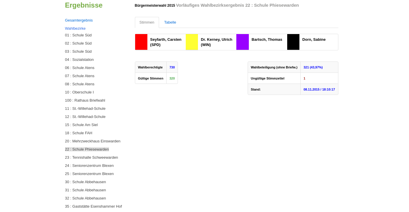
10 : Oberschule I (79, 92)
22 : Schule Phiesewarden (87, 149)
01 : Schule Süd (78, 35)
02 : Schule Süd (78, 43)
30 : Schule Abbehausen (85, 182)
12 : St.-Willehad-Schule (85, 116)
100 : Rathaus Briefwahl (85, 100)
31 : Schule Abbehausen (85, 190)
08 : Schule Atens (79, 84)
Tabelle (170, 22)
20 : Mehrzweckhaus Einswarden (93, 141)
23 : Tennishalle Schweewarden (91, 157)
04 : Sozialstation (79, 59)
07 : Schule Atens (79, 76)
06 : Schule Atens (79, 68)
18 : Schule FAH (78, 133)
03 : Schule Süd (78, 51)
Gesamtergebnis (79, 20)
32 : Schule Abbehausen (85, 198)
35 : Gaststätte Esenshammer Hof (93, 206)
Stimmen (147, 22)
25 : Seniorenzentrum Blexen (89, 174)
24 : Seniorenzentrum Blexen (89, 165)
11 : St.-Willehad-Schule (85, 108)
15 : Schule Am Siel (81, 125)
